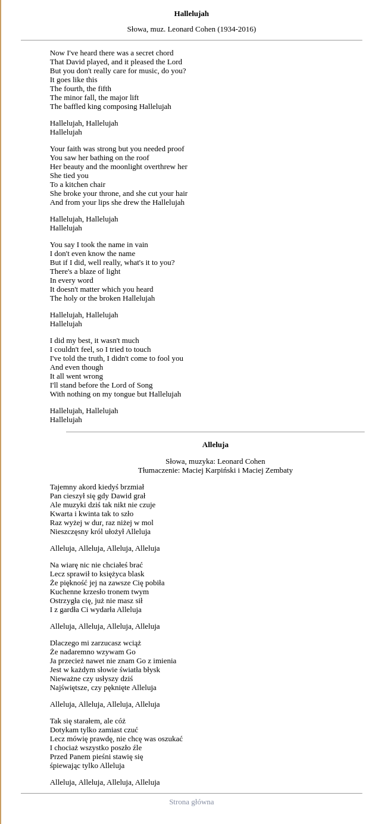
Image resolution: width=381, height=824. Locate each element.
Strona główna (191, 801)
